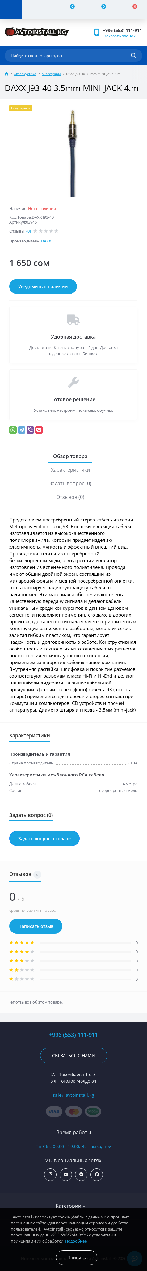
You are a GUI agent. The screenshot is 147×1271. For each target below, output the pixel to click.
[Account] (37, 9)
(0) (28, 231)
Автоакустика (25, 73)
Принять (76, 1257)
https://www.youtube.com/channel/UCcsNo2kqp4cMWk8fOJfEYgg (66, 1174)
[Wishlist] (100, 9)
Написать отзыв (35, 926)
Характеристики (70, 469)
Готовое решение (73, 399)
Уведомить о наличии (43, 286)
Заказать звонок (120, 35)
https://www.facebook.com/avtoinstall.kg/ (97, 1174)
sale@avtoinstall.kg (73, 1095)
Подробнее (76, 1241)
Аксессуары (51, 73)
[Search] (133, 55)
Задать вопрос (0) (70, 483)
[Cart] (131, 9)
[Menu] (11, 9)
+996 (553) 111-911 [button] (122, 30)
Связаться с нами (73, 1055)
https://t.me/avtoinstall (81, 1174)
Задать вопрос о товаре (44, 838)
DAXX (46, 241)
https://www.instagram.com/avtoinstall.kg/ (50, 1174)
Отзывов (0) (70, 497)
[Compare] (69, 9)
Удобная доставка (73, 336)
